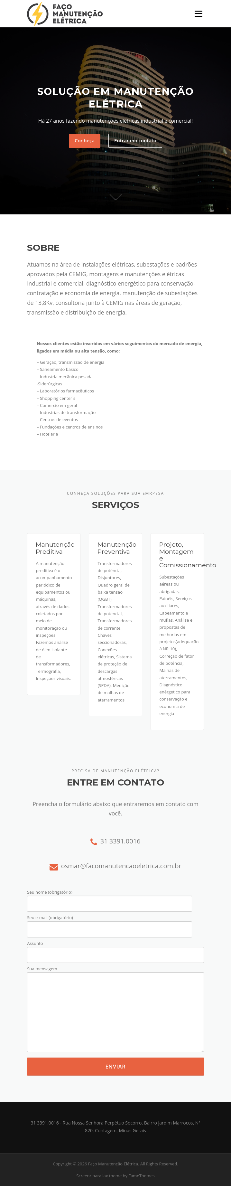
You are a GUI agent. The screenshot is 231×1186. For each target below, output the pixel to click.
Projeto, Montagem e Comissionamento (187, 555)
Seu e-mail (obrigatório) (109, 923)
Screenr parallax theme (99, 1176)
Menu (198, 13)
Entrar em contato (135, 140)
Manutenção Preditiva (55, 548)
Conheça (85, 140)
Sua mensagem (115, 1009)
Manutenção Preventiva (116, 548)
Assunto (115, 949)
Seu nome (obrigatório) (109, 898)
